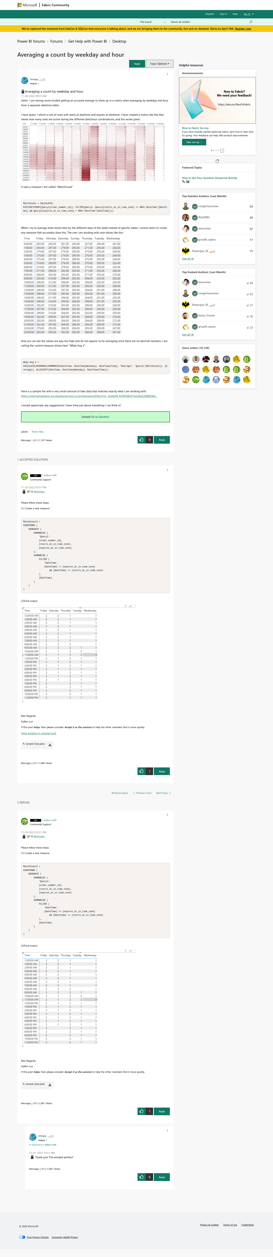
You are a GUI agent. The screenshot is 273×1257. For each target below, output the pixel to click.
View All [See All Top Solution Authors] (188, 259)
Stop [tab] (222, 151)
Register (210, 13)
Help (235, 13)
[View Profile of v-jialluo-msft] (49, 476)
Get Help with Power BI (87, 41)
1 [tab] (211, 150)
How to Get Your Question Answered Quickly (209, 178)
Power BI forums (31, 41)
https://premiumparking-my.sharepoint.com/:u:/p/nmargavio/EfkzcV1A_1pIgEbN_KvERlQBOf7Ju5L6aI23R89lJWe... (89, 397)
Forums (77, 4)
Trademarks (247, 1232)
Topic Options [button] (158, 63)
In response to (42, 1152)
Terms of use (230, 1232)
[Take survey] (194, 142)
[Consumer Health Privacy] (65, 1245)
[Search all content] (212, 21)
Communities (124, 4)
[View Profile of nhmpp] (34, 79)
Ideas (108, 4)
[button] (137, 63)
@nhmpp (39, 492)
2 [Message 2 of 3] (32, 767)
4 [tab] (218, 150)
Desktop (119, 41)
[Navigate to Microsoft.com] (27, 5)
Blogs (141, 4)
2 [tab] (214, 150)
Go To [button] (247, 13)
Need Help (37, 432)
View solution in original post (38, 738)
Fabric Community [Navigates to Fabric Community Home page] (55, 5)
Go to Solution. (100, 418)
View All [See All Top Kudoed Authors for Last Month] (188, 335)
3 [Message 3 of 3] (40, 1176)
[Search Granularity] (153, 21)
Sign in (223, 13)
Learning (155, 4)
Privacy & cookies (209, 1232)
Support (170, 4)
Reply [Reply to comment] (162, 775)
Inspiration (93, 4)
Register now (243, 28)
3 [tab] (216, 150)
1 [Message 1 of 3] (32, 441)
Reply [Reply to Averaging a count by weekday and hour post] (162, 440)
